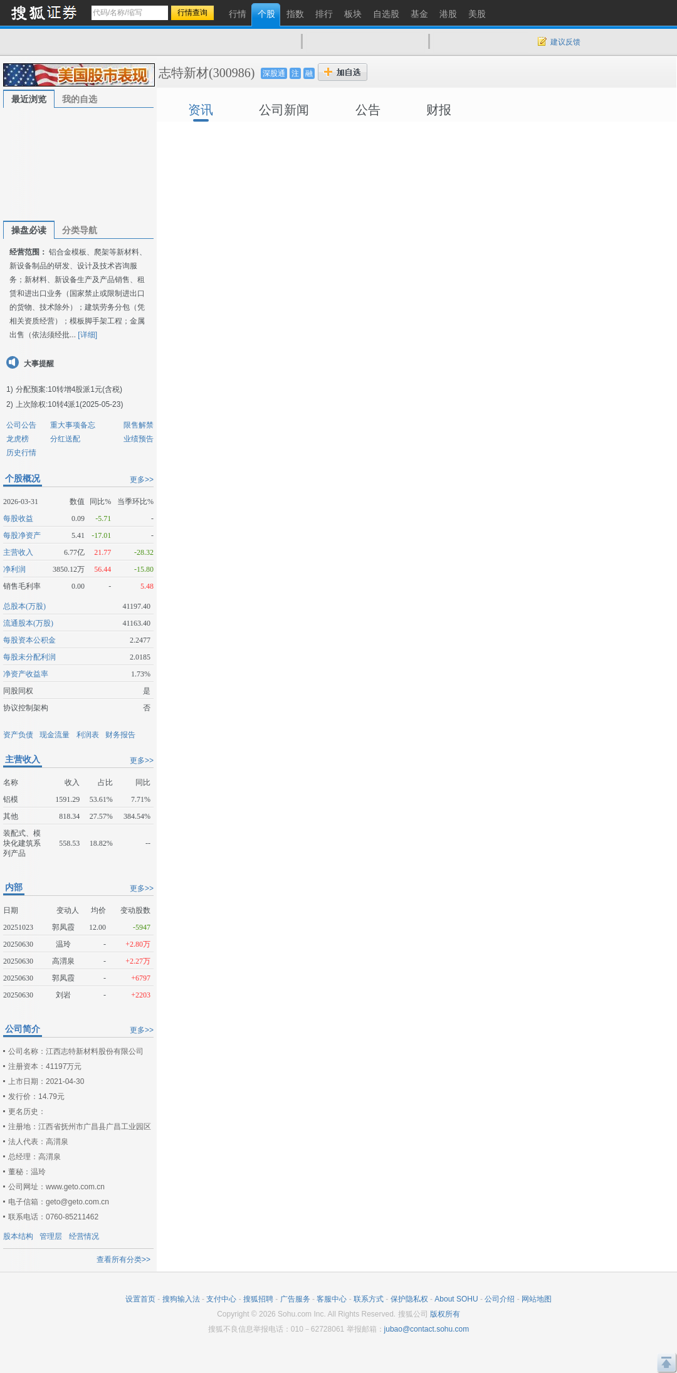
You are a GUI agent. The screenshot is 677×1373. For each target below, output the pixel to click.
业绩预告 (138, 438)
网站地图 (537, 1299)
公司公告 (21, 425)
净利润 (14, 569)
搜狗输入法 (181, 1299)
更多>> (142, 479)
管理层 (50, 1236)
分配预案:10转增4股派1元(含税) (69, 389)
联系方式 (369, 1299)
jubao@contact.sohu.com (427, 1329)
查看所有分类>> (123, 1259)
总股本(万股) (24, 606)
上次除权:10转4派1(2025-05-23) (69, 404)
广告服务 (295, 1299)
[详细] (87, 334)
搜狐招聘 (258, 1299)
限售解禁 (138, 425)
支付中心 (221, 1299)
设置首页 (140, 1299)
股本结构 (18, 1236)
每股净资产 (22, 535)
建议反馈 (565, 42)
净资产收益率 (25, 674)
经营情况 (84, 1236)
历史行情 (21, 452)
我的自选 (79, 99)
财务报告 (120, 734)
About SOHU (456, 1299)
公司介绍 (500, 1299)
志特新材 (184, 73)
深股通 (274, 73)
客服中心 (332, 1299)
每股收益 (18, 518)
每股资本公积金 (29, 640)
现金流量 (54, 734)
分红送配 (65, 438)
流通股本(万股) (28, 623)
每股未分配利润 (29, 657)
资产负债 (18, 734)
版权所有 (445, 1314)
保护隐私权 (409, 1299)
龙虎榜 (17, 438)
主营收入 (18, 552)
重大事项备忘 (72, 425)
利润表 (87, 734)
